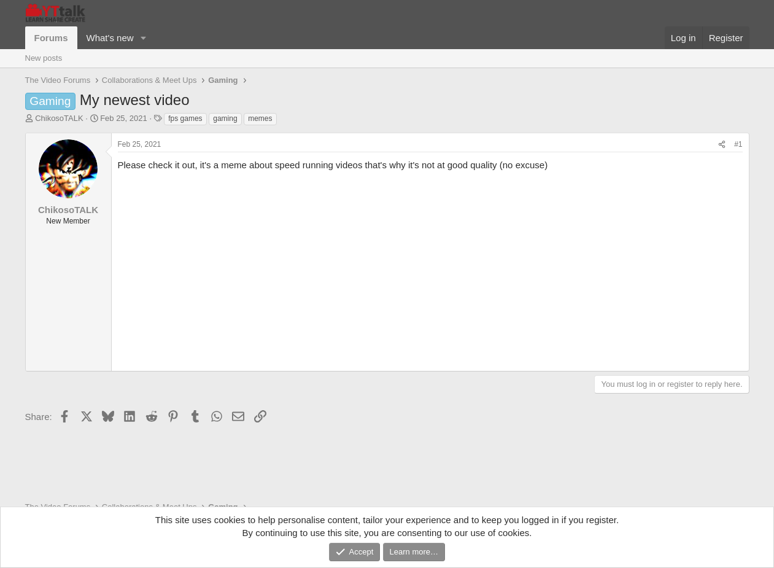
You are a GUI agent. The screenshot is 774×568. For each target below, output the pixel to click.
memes (260, 118)
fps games (185, 118)
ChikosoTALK (59, 118)
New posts (44, 58)
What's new (110, 38)
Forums (51, 38)
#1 (738, 144)
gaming (225, 118)
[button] (143, 37)
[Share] (722, 145)
